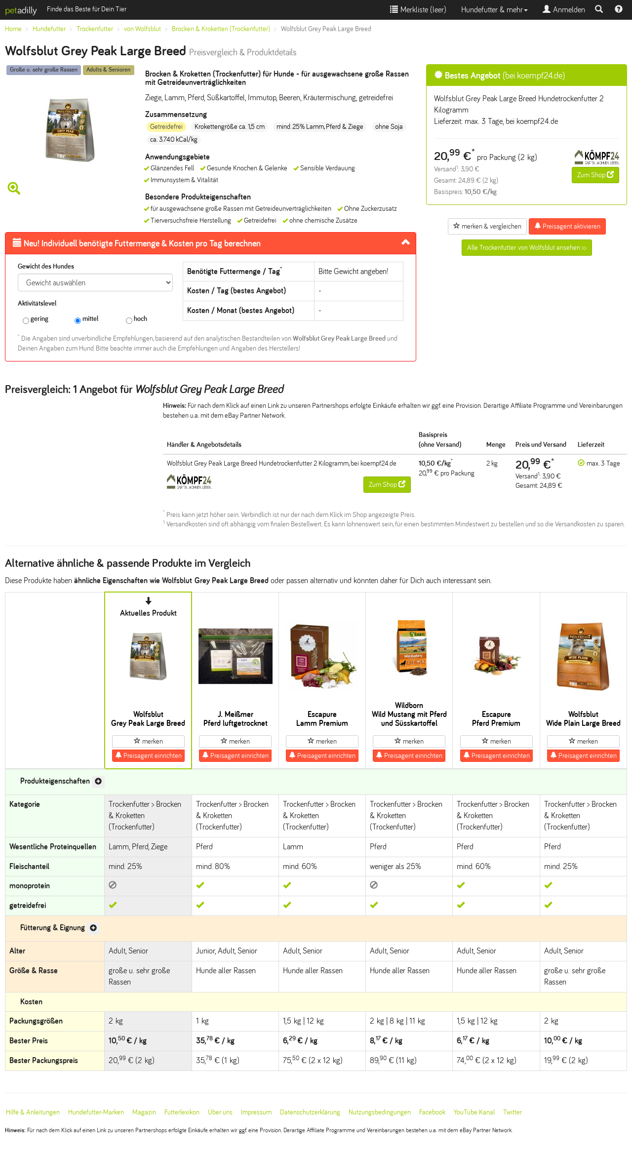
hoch (136, 319)
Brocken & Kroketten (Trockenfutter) (221, 29)
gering (35, 319)
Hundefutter (49, 29)
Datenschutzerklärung (310, 1112)
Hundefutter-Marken (96, 1112)
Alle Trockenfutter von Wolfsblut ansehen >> (527, 247)
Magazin (144, 1112)
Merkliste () (418, 9)
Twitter (512, 1112)
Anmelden (564, 9)
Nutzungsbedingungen (380, 1112)
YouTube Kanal (474, 1112)
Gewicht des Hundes (46, 266)
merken (148, 741)
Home (13, 29)
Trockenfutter (95, 29)
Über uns (220, 1112)
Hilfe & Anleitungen (33, 1112)
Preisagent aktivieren (567, 226)
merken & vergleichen (487, 226)
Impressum (256, 1112)
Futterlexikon (181, 1112)
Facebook (432, 1112)
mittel (86, 319)
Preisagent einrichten (148, 755)
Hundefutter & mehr (494, 9)
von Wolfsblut (142, 29)
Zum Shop (595, 175)
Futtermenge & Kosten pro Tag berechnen (137, 243)
